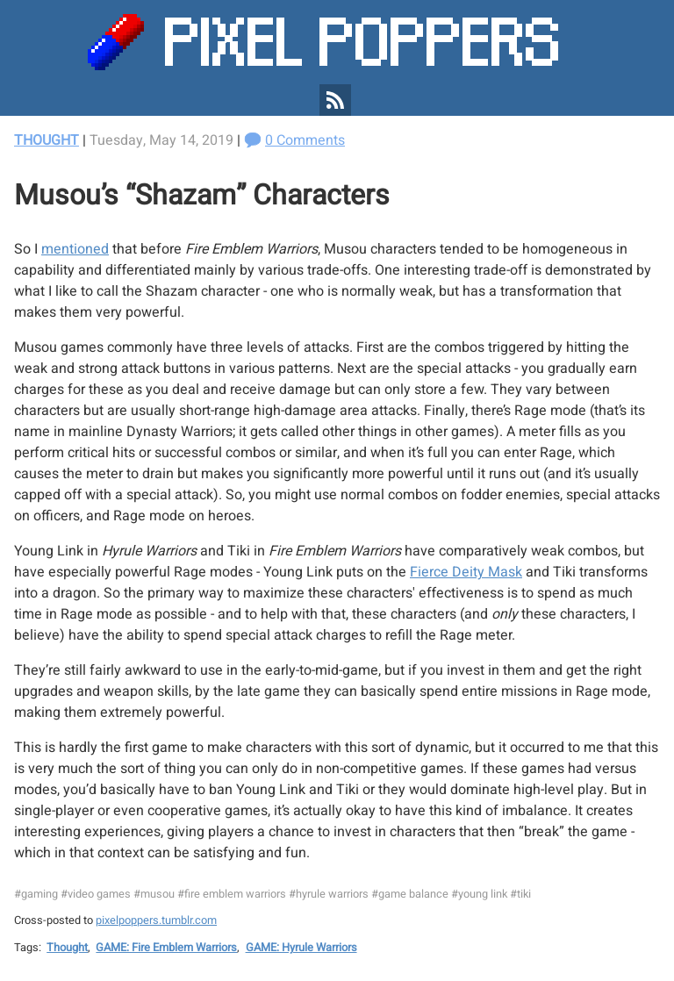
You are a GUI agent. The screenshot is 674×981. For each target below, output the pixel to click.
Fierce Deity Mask (466, 572)
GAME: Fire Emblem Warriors (166, 948)
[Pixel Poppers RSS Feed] (335, 100)
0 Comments (305, 140)
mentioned (75, 249)
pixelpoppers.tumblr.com (156, 920)
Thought (46, 140)
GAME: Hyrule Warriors (301, 948)
